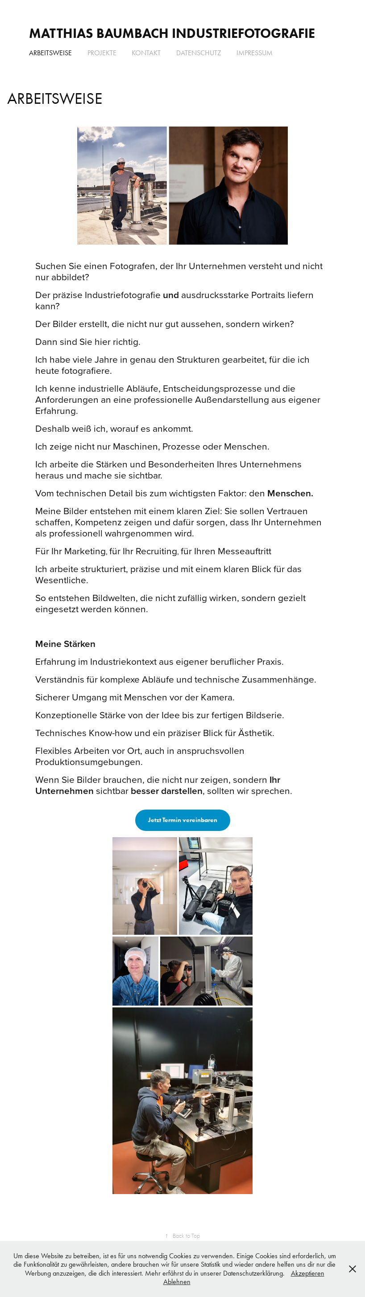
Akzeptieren (307, 1273)
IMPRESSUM (254, 53)
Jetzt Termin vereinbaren (182, 820)
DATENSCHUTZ (198, 53)
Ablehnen (177, 1281)
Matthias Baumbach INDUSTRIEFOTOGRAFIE (172, 33)
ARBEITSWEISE (50, 53)
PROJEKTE (101, 53)
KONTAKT (146, 53)
